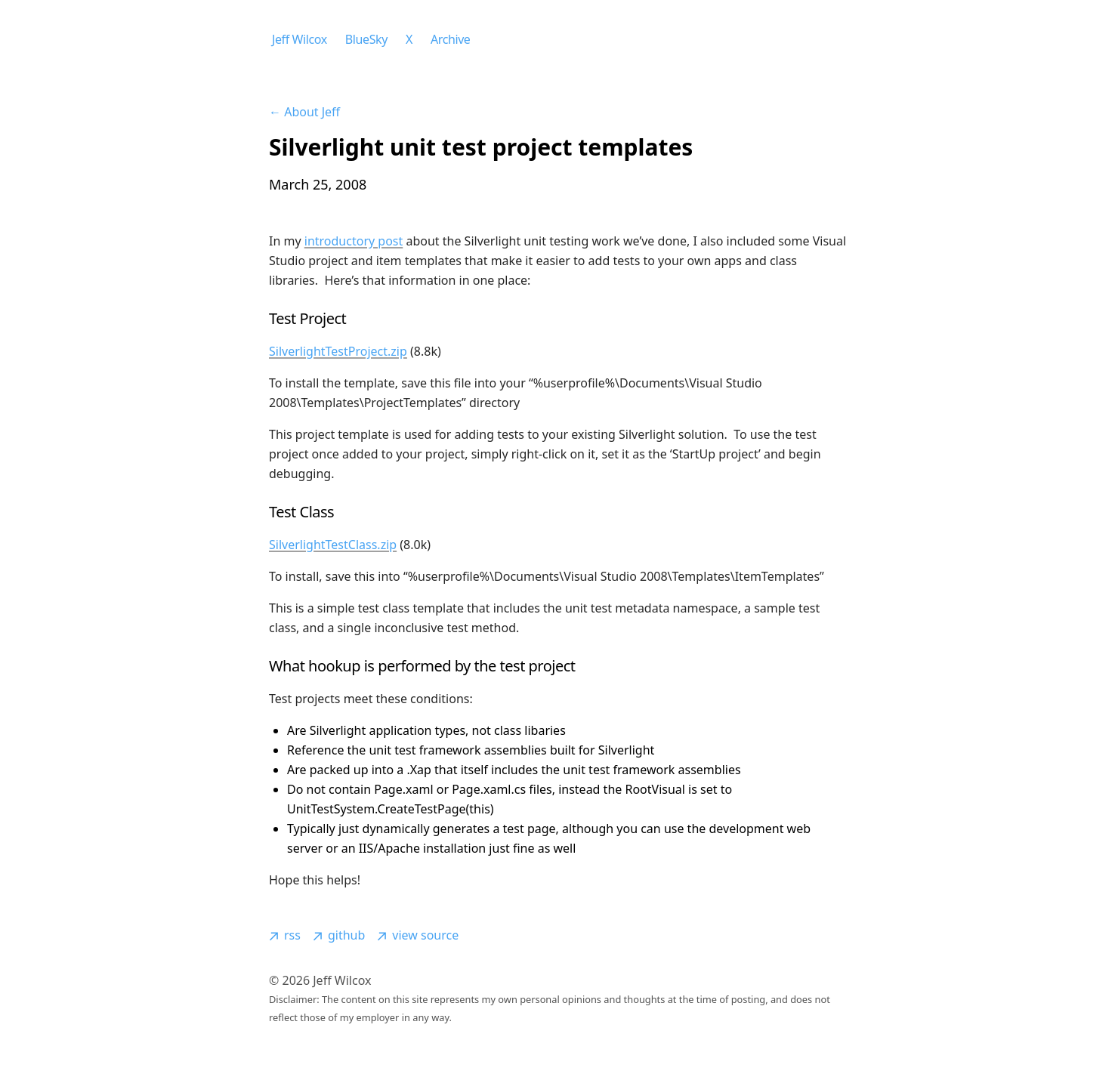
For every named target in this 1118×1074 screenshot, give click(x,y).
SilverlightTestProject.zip (338, 351)
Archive (451, 39)
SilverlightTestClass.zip (333, 544)
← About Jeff (304, 111)
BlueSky (366, 39)
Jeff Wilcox (299, 39)
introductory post (353, 241)
